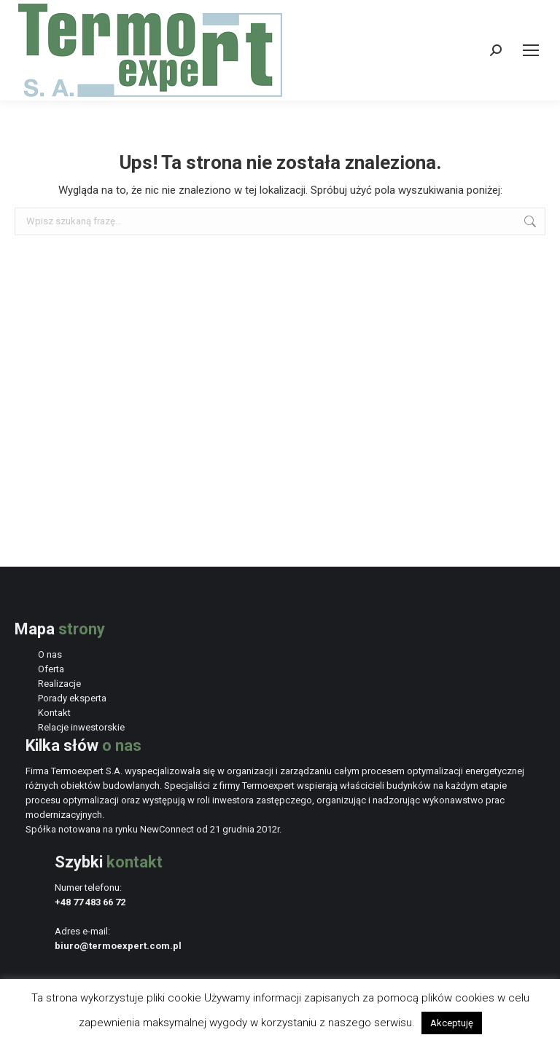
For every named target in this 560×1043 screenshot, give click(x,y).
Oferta (51, 669)
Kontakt (54, 712)
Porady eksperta (72, 698)
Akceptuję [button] (451, 1023)
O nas (50, 654)
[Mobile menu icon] (530, 50)
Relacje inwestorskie (81, 727)
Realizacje (59, 683)
